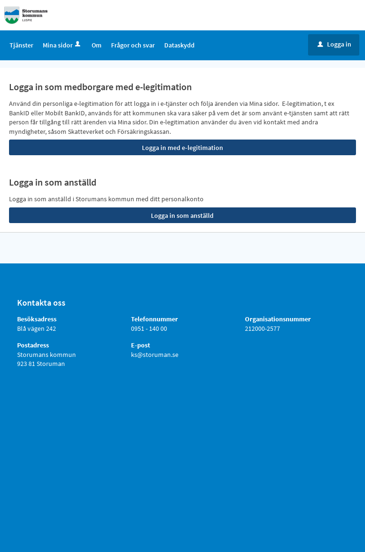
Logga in (334, 44)
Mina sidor (62, 45)
